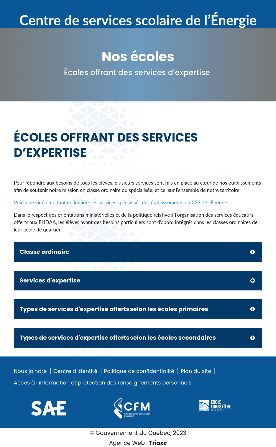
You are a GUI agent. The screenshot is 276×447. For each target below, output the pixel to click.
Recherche (239, 8)
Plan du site (196, 371)
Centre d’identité (75, 371)
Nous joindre (30, 371)
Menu (258, 8)
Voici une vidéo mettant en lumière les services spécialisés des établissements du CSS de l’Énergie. (122, 202)
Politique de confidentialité (139, 371)
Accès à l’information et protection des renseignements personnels (102, 382)
